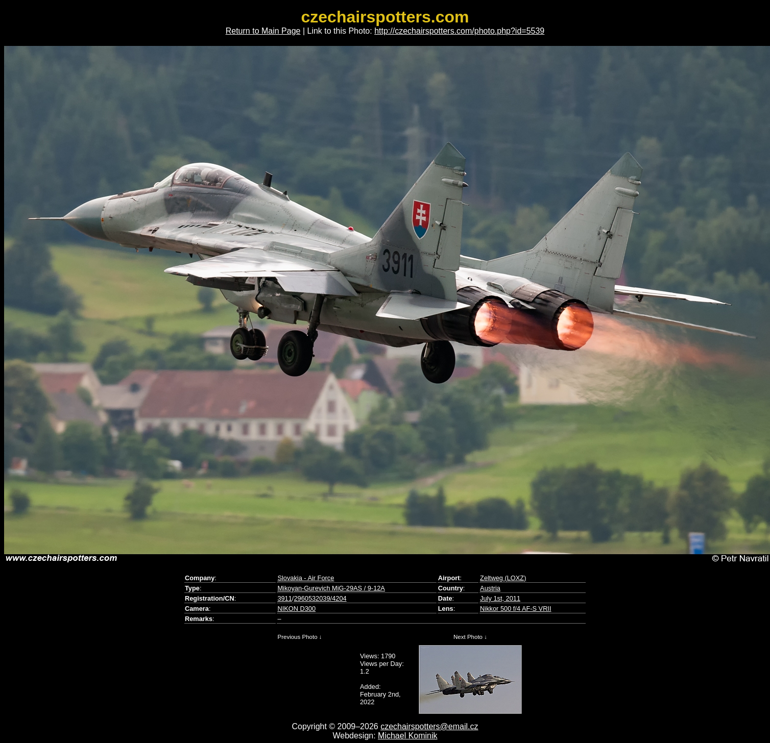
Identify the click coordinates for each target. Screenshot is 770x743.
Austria (490, 588)
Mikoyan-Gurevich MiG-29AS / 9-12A (331, 588)
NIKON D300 (296, 608)
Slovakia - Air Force (305, 578)
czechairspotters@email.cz (429, 726)
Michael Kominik (407, 735)
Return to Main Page (263, 31)
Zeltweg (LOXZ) (503, 578)
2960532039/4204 (320, 598)
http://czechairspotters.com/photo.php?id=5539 (459, 31)
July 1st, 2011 (500, 598)
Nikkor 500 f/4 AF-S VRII (515, 608)
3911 (284, 598)
